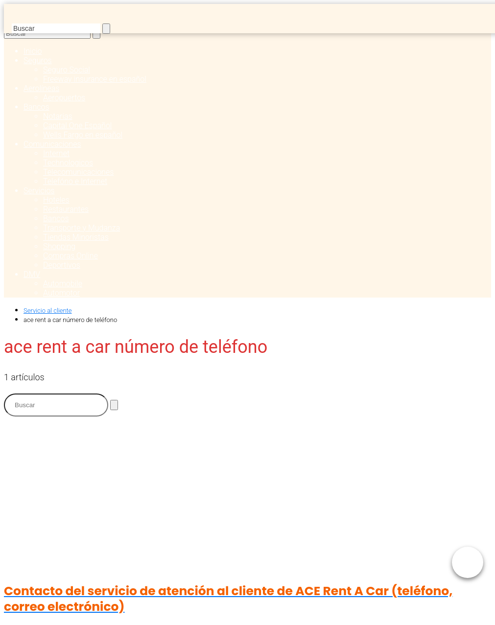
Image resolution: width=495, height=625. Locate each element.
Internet (56, 153)
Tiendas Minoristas (76, 237)
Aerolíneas (41, 88)
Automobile (62, 283)
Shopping (59, 246)
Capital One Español (77, 125)
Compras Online (70, 255)
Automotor (61, 293)
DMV (32, 274)
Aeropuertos (64, 97)
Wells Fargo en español (82, 134)
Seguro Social (66, 69)
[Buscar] (106, 28)
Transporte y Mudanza (81, 227)
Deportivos (61, 265)
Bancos (36, 107)
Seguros (38, 60)
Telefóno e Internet (75, 181)
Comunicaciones (52, 144)
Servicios (39, 190)
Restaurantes (66, 209)
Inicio (33, 51)
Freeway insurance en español (94, 79)
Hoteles (56, 200)
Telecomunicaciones (78, 172)
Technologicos (68, 162)
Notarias (57, 116)
